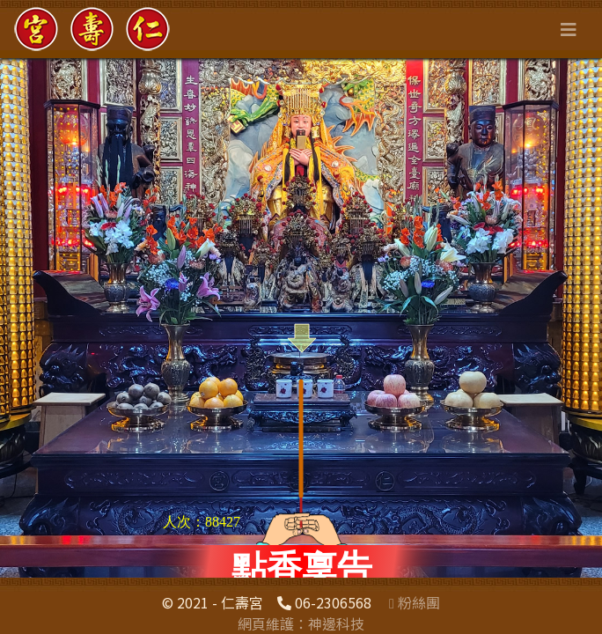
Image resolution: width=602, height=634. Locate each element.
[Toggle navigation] (568, 29)
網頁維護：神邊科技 (301, 623)
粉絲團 (414, 602)
